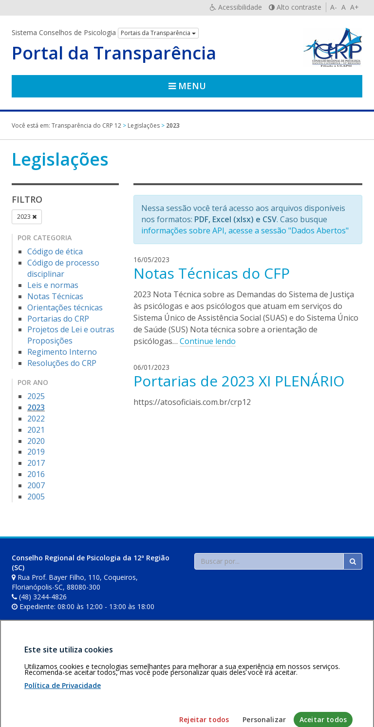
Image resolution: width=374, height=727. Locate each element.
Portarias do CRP (58, 318)
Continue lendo (208, 341)
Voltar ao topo (339, 670)
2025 (36, 396)
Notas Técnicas (55, 296)
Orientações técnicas (65, 307)
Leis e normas (52, 285)
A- (333, 7)
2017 (36, 463)
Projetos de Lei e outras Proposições (70, 335)
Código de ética (55, 251)
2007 (36, 485)
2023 (27, 216)
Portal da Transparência (114, 53)
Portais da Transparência (158, 33)
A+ (354, 7)
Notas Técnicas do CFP (211, 273)
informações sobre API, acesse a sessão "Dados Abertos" (245, 230)
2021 (36, 429)
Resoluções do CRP (61, 363)
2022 (36, 418)
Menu (187, 86)
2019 (36, 451)
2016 (36, 474)
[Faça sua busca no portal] (269, 561)
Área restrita (35, 670)
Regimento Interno (62, 351)
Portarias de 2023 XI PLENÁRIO (238, 381)
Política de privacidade (95, 670)
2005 (36, 496)
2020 (36, 441)
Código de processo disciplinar (63, 268)
